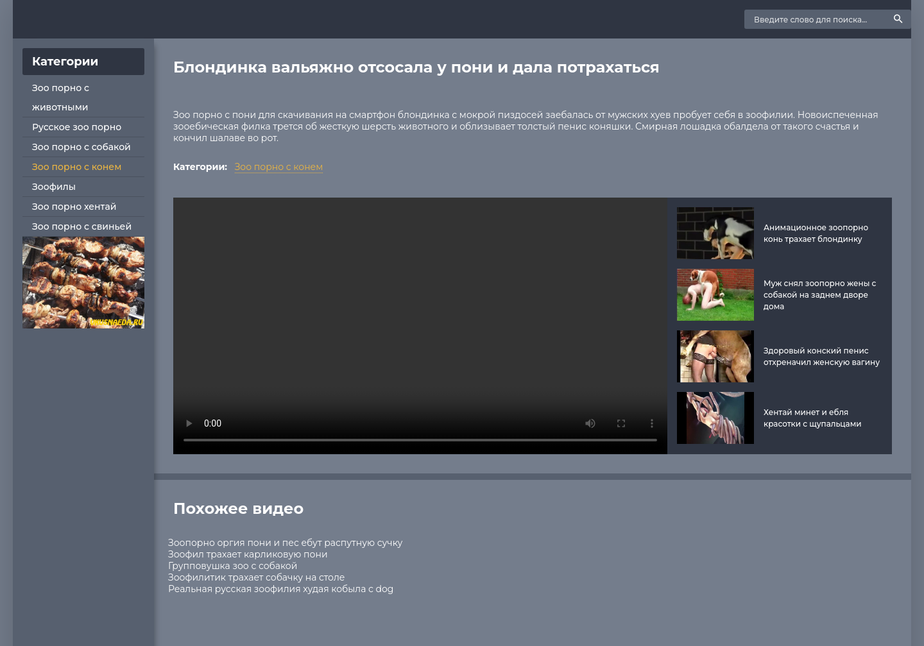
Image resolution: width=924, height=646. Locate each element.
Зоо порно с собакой (81, 147)
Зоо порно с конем (76, 167)
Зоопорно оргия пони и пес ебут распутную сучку (285, 542)
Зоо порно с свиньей (82, 226)
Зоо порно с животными (60, 97)
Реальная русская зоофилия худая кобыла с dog (280, 589)
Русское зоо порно (76, 127)
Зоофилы (54, 186)
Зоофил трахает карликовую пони (248, 554)
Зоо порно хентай (74, 206)
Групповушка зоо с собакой (232, 566)
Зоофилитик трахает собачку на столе (256, 577)
